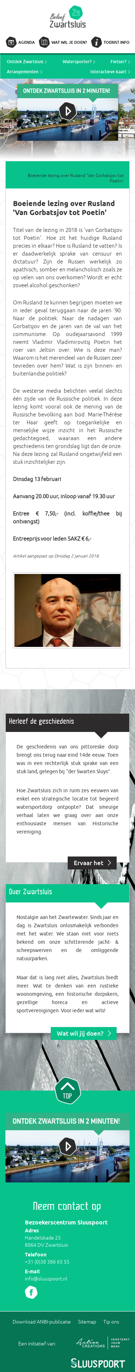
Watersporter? (77, 61)
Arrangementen (23, 71)
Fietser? (118, 61)
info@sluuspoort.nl (46, 1279)
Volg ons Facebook (31, 1292)
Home (97, 169)
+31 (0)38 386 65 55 (47, 1262)
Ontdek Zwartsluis (25, 61)
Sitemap (87, 1322)
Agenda (26, 42)
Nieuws (116, 169)
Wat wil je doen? (69, 42)
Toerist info (117, 42)
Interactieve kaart (108, 71)
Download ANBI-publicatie (42, 1322)
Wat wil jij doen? (80, 1033)
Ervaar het (88, 863)
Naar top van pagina (67, 1089)
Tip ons (111, 1322)
